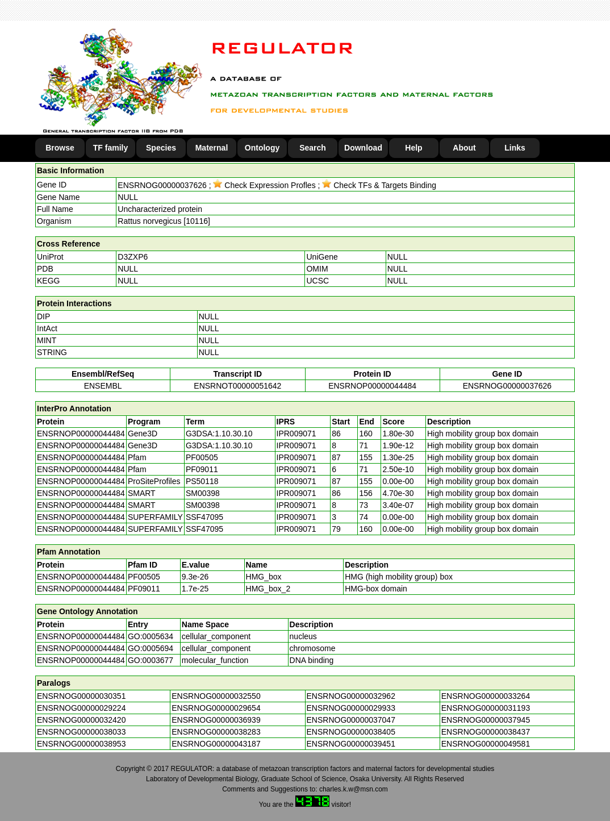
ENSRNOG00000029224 (81, 707)
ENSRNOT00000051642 (237, 385)
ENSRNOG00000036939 (216, 719)
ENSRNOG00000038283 (216, 731)
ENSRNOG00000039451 (351, 743)
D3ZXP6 (133, 256)
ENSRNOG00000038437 (485, 731)
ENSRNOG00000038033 (81, 731)
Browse (59, 147)
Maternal (211, 147)
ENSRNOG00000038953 (81, 743)
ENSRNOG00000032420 (81, 719)
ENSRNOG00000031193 (485, 707)
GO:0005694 (150, 648)
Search (312, 147)
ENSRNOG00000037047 (351, 719)
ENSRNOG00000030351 (81, 696)
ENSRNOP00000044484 (372, 385)
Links (514, 147)
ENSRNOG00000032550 (216, 696)
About (464, 147)
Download (363, 147)
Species (161, 147)
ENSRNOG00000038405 (351, 731)
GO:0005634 (150, 636)
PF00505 (144, 576)
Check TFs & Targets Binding (379, 185)
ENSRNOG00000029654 (216, 707)
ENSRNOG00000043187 (216, 743)
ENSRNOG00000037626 (162, 185)
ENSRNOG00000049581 (485, 743)
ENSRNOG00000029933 (351, 707)
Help (413, 147)
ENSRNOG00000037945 (485, 719)
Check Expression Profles (264, 185)
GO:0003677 (150, 660)
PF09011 (144, 588)
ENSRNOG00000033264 (485, 696)
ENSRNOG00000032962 (351, 696)
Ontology (262, 147)
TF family (110, 147)
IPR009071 (296, 433)
